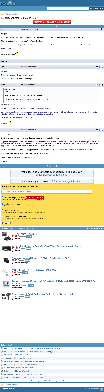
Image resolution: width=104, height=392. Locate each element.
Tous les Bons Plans (94, 229)
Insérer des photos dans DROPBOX (17, 355)
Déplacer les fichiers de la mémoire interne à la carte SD (25, 361)
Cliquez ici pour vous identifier (52, 174)
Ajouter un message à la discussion (52, 22)
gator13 (3, 29)
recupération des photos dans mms (17, 358)
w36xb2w (4, 67)
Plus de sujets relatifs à (52, 381)
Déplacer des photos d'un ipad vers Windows (20, 365)
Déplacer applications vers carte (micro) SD (20, 368)
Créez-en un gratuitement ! (68, 181)
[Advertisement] (52, 324)
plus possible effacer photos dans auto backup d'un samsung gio (28, 352)
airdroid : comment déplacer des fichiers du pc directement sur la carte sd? (32, 348)
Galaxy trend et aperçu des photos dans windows (22, 374)
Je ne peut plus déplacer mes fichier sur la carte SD (23, 377)
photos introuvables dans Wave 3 (16, 371)
